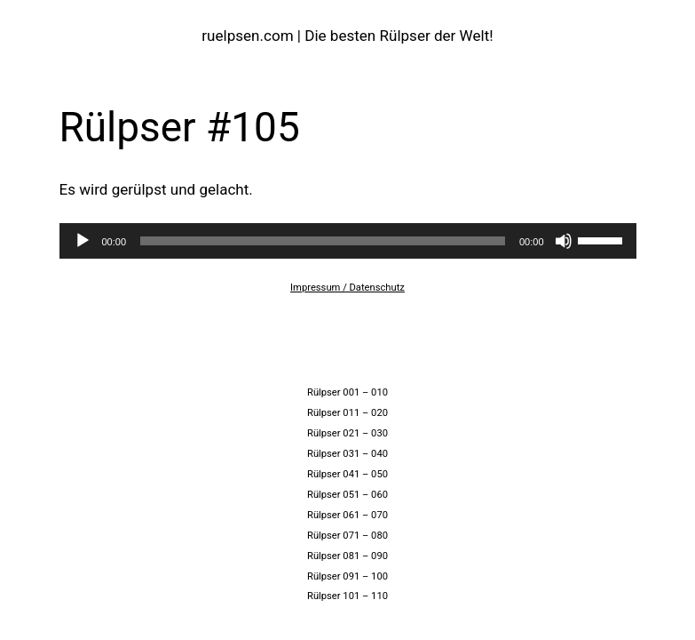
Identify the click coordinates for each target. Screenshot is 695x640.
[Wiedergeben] (82, 241)
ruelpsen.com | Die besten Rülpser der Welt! (347, 35)
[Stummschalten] (564, 241)
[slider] (322, 240)
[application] (347, 241)
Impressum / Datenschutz (347, 287)
